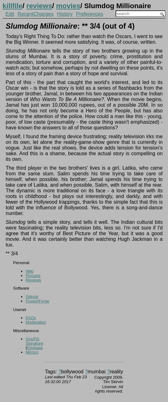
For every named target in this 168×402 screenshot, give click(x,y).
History (65, 14)
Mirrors (32, 352)
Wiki (30, 271)
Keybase (35, 347)
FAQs (31, 317)
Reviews (33, 280)
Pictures (33, 275)
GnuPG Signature (34, 341)
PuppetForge (37, 301)
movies (68, 6)
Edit (10, 14)
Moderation (36, 322)
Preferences (89, 14)
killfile (12, 6)
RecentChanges (36, 14)
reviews (39, 6)
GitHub (32, 296)
